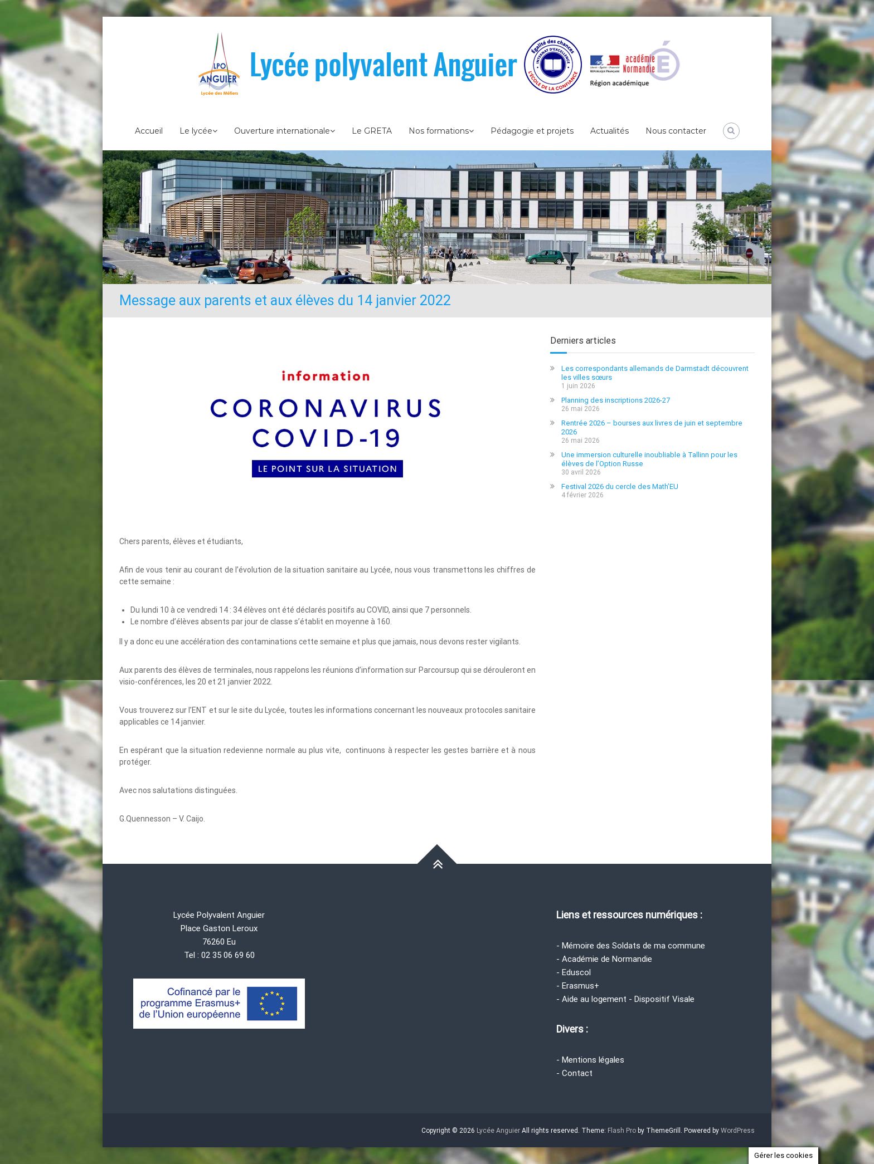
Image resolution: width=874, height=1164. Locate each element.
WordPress (738, 1130)
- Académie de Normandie (604, 959)
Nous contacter (675, 131)
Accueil (149, 131)
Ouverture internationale (282, 131)
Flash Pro (622, 1130)
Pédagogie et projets (532, 131)
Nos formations (439, 131)
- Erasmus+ (577, 986)
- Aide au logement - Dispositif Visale (625, 999)
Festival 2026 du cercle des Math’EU (619, 486)
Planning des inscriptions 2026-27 (615, 400)
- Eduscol (573, 972)
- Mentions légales (590, 1060)
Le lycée (195, 131)
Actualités (609, 131)
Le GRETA (372, 131)
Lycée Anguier (498, 1130)
